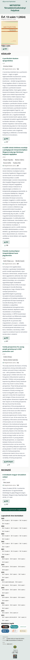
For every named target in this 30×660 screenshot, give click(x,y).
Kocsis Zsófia (7, 163)
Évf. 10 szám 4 (6, 551)
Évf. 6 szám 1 (21, 585)
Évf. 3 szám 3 (13, 605)
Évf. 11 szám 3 (14, 543)
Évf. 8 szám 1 (5, 570)
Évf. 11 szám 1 (6, 546)
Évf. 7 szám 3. (13, 574)
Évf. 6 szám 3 (5, 585)
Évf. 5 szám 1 (5, 593)
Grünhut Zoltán (7, 66)
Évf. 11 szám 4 (6, 543)
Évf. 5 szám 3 (13, 589)
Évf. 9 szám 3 (13, 559)
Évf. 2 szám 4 (5, 613)
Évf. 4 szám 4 (5, 597)
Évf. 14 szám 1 (6, 523)
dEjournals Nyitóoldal (9, 1)
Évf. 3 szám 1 (5, 608)
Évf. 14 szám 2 (23, 520)
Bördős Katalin (20, 261)
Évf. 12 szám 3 (14, 536)
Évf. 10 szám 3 (14, 551)
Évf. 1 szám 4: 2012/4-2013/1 (9, 617)
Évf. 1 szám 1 (5, 620)
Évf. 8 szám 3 (13, 566)
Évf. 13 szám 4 (6, 528)
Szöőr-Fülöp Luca (8, 261)
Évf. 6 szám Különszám (8, 582)
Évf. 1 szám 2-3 (22, 617)
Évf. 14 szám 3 (6, 520)
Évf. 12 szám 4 (6, 536)
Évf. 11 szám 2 (23, 543)
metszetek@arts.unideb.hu (15, 640)
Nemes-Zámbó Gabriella (10, 360)
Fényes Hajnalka (8, 160)
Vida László (6, 482)
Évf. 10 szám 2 (23, 551)
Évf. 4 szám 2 (21, 597)
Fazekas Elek (17, 163)
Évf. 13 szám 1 (6, 531)
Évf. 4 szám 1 (5, 600)
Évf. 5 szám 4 (5, 589)
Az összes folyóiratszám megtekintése (13, 509)
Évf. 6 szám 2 (13, 585)
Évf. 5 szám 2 (21, 589)
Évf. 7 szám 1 (5, 577)
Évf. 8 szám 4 (5, 566)
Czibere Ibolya (7, 357)
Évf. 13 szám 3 (14, 528)
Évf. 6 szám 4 (18, 582)
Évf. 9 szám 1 (5, 562)
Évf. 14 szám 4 (14, 520)
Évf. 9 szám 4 (5, 559)
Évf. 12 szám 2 (23, 536)
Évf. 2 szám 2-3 (14, 613)
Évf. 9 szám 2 (21, 559)
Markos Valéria (19, 160)
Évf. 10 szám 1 (6, 554)
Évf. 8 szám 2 (21, 566)
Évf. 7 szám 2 (22, 574)
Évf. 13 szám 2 (23, 528)
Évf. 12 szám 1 (6, 539)
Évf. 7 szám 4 (5, 574)
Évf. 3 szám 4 (5, 605)
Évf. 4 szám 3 (13, 597)
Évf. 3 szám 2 (21, 605)
